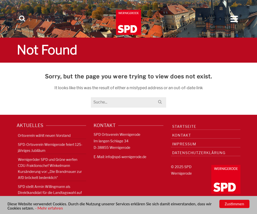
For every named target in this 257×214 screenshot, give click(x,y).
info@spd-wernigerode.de (125, 157)
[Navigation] (234, 19)
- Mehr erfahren (49, 208)
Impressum (184, 144)
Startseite (184, 126)
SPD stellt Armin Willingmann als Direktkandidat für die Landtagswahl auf (50, 189)
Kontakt (181, 135)
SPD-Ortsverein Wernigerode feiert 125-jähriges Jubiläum (50, 147)
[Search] (22, 19)
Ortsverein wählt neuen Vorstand (44, 135)
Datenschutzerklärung (198, 153)
